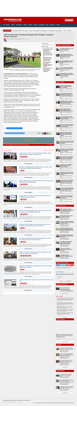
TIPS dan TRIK (52, 24)
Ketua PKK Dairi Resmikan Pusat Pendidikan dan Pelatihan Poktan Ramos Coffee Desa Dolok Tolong (65, 303)
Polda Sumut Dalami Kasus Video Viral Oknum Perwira (67, 49)
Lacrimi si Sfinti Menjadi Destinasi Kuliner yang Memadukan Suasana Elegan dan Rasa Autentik (66, 354)
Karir (29, 400)
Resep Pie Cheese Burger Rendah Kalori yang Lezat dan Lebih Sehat (66, 349)
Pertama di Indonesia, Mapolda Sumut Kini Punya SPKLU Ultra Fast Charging (66, 196)
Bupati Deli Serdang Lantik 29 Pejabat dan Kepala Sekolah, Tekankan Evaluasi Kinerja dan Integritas (66, 134)
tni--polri (10, 133)
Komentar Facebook (50, 144)
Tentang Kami (5, 400)
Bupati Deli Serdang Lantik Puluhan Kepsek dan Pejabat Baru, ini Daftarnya (66, 86)
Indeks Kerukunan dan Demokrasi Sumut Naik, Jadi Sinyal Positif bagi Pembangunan (67, 125)
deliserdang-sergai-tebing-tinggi (18, 133)
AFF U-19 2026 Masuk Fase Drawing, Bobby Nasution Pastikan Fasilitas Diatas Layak (66, 109)
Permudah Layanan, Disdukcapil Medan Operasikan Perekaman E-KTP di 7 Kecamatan (66, 149)
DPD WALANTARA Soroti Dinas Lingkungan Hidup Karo (47, 54)
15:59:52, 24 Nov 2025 (29, 242)
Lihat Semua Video (65, 341)
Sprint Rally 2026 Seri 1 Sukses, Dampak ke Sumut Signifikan (66, 375)
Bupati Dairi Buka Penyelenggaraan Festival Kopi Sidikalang (66, 289)
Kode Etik (26, 400)
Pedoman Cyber (20, 400)
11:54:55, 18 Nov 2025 (29, 270)
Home (34, 402)
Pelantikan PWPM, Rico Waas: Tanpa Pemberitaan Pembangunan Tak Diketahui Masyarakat (67, 102)
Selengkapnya (65, 367)
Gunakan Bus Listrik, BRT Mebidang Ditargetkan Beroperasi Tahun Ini (67, 387)
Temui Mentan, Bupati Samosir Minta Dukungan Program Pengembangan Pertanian (66, 242)
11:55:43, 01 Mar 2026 (29, 171)
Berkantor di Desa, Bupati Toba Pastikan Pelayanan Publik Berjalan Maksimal (66, 165)
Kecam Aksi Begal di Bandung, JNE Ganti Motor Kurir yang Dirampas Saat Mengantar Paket (66, 94)
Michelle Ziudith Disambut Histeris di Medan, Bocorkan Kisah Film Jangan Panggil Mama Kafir (64, 335)
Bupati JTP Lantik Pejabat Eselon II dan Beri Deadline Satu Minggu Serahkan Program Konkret (66, 189)
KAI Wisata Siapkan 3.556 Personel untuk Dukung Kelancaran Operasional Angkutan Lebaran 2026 (67, 381)
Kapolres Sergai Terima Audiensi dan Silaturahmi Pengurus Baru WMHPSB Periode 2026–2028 (66, 181)
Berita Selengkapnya (28, 163)
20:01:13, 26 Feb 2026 (29, 185)
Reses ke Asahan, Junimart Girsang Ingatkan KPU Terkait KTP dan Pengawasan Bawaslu (67, 210)
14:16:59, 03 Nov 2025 (29, 284)
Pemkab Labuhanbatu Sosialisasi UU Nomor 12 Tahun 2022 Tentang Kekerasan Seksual (67, 222)
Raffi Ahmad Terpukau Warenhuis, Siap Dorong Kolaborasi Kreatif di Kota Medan (67, 142)
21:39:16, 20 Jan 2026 (29, 200)
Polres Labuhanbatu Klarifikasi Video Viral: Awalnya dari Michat (66, 68)
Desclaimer (15, 400)
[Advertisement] (38, 8)
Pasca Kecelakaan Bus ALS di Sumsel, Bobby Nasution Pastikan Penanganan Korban (67, 117)
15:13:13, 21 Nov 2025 (29, 256)
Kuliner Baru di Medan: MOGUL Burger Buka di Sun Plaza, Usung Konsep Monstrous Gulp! (66, 361)
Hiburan (25, 24)
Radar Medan (22, 157)
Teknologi (35, 24)
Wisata (47, 24)
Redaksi (10, 400)
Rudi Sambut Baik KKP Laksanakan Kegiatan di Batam (66, 256)
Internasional (41, 24)
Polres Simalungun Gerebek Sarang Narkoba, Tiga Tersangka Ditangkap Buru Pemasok (66, 55)
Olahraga (30, 24)
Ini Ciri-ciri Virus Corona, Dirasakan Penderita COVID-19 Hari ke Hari (66, 249)
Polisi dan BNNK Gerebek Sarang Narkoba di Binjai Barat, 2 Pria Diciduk (67, 61)
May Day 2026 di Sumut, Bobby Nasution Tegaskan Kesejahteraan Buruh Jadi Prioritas (67, 74)
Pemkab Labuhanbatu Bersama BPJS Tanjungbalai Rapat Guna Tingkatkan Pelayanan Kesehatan (47, 64)
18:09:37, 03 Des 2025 (29, 215)
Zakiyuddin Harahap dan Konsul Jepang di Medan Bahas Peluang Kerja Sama (66, 173)
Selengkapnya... (65, 317)
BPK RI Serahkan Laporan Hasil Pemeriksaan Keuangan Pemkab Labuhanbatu (66, 235)
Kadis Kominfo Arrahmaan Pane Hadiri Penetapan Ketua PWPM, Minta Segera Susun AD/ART (66, 157)
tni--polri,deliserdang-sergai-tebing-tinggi (14, 128)
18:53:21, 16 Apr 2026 (29, 157)
